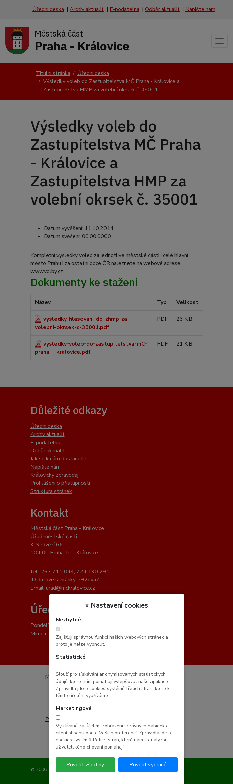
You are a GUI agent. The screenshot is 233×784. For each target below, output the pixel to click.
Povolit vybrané (148, 764)
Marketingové (74, 708)
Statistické (71, 657)
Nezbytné (68, 619)
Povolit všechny (85, 764)
